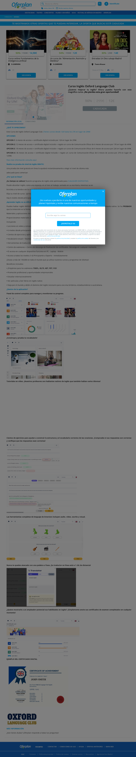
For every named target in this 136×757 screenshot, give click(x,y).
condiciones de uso (39, 240)
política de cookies (83, 238)
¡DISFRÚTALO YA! (68, 223)
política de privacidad (53, 236)
